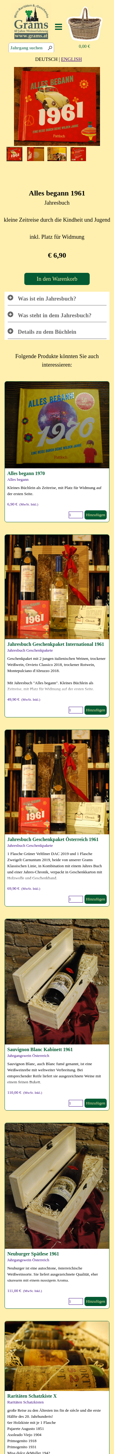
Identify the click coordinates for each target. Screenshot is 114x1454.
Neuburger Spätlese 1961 (33, 1253)
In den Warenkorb (57, 279)
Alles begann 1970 (26, 473)
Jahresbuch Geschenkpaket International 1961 (55, 644)
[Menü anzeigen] (58, 26)
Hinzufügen (95, 514)
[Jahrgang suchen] (31, 48)
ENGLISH (71, 59)
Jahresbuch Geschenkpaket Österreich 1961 (52, 839)
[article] (57, 451)
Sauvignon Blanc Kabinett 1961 (40, 1049)
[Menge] (76, 515)
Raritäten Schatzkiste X (32, 1396)
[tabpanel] (59, 59)
